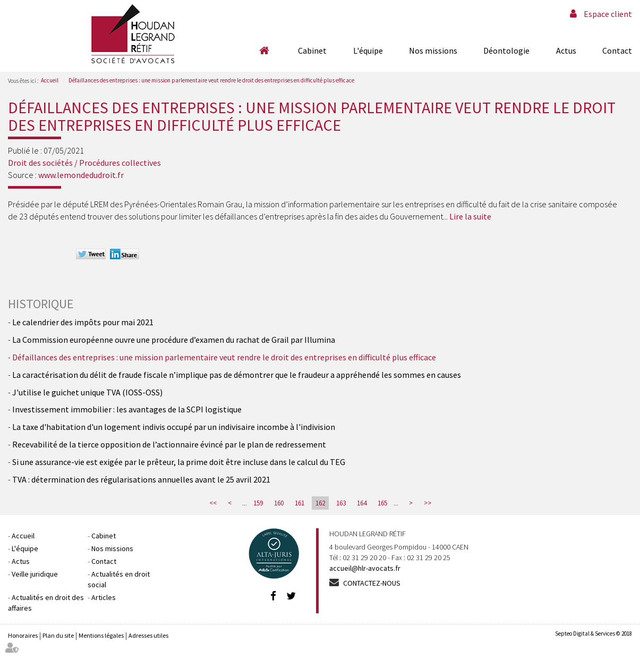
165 (382, 503)
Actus (566, 50)
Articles (103, 597)
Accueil (264, 50)
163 (341, 503)
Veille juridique (35, 574)
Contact (617, 50)
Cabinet (312, 50)
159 (258, 503)
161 (299, 503)
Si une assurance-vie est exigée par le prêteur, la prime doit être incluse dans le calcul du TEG (178, 462)
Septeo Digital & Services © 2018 (593, 633)
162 (320, 503)
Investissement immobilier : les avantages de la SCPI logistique (127, 409)
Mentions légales (101, 635)
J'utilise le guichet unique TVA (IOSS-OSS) (87, 392)
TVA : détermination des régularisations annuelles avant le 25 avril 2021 (141, 479)
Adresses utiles (148, 635)
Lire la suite (470, 216)
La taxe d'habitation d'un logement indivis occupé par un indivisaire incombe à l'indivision (173, 426)
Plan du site (58, 635)
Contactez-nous (371, 583)
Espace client (608, 14)
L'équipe (368, 50)
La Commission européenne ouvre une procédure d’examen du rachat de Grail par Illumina (173, 339)
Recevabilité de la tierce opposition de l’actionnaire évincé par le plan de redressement (169, 444)
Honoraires (23, 635)
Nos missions (433, 50)
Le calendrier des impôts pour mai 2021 (83, 322)
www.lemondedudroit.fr (81, 175)
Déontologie (506, 50)
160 (279, 503)
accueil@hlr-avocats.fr (364, 568)
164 (361, 503)
